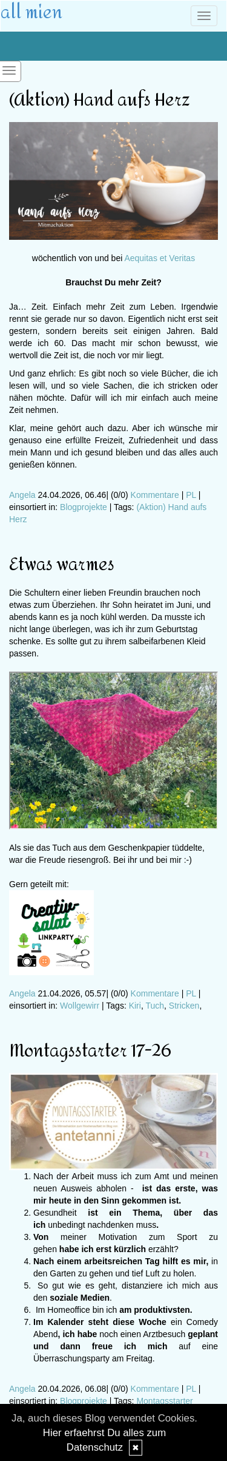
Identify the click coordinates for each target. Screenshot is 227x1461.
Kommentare (155, 495)
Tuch (154, 1005)
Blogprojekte (83, 507)
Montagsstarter (164, 1401)
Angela (22, 495)
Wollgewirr (79, 1005)
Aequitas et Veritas (159, 258)
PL (191, 495)
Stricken (184, 1005)
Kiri (135, 1005)
